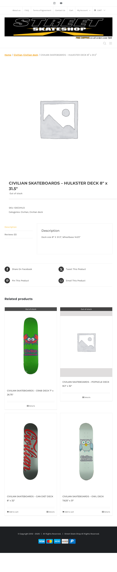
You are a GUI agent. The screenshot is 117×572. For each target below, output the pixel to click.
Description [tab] (11, 227)
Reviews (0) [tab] (11, 234)
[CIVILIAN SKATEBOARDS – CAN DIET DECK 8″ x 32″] (31, 452)
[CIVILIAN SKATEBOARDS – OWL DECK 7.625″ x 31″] (86, 452)
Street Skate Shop (72, 534)
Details (32, 406)
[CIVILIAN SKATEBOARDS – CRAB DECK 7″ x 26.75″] (31, 346)
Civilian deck (36, 212)
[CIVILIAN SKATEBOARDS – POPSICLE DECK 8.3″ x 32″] (86, 342)
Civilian (24, 212)
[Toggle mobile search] (104, 43)
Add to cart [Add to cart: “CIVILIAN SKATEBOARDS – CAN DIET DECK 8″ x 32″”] (13, 512)
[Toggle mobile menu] (110, 43)
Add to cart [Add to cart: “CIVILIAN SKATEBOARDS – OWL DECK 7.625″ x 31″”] (69, 512)
